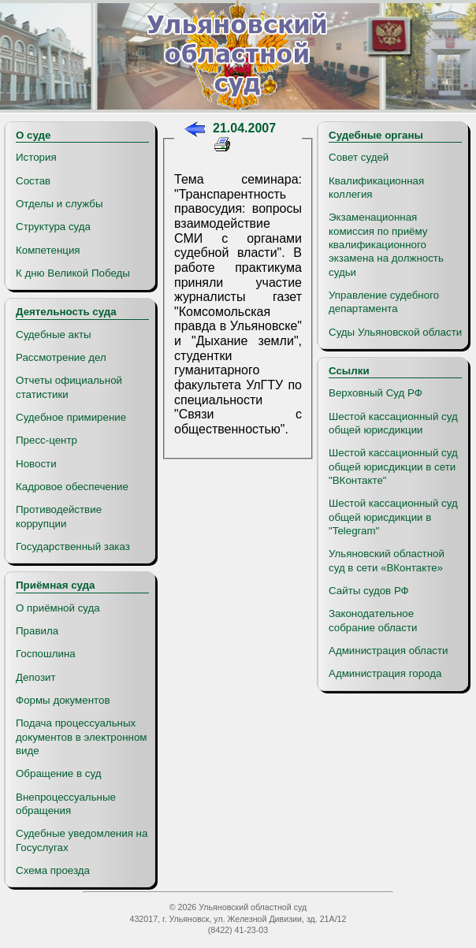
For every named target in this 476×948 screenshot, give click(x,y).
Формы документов (63, 700)
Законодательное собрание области (373, 620)
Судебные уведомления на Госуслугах (81, 840)
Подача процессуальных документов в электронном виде (81, 737)
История (36, 157)
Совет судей (359, 157)
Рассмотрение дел (61, 357)
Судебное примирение (71, 417)
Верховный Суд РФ (375, 393)
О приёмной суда (58, 608)
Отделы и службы (59, 204)
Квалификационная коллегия (376, 187)
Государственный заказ (73, 546)
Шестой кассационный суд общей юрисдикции (393, 423)
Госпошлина (46, 654)
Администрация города (385, 673)
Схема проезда (53, 870)
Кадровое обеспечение (72, 487)
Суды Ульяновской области (395, 332)
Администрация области (388, 650)
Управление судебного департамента (384, 301)
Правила (37, 631)
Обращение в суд (58, 773)
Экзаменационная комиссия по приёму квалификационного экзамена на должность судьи (386, 244)
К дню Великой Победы (73, 273)
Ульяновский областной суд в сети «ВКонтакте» (386, 560)
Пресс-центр (46, 440)
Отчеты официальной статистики (69, 387)
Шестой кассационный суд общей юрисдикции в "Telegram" (393, 517)
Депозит (36, 677)
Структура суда (53, 226)
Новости (36, 464)
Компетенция (48, 250)
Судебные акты (53, 334)
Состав (33, 181)
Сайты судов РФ (369, 591)
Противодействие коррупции (59, 516)
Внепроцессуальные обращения (66, 803)
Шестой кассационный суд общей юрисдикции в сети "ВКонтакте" (393, 466)
